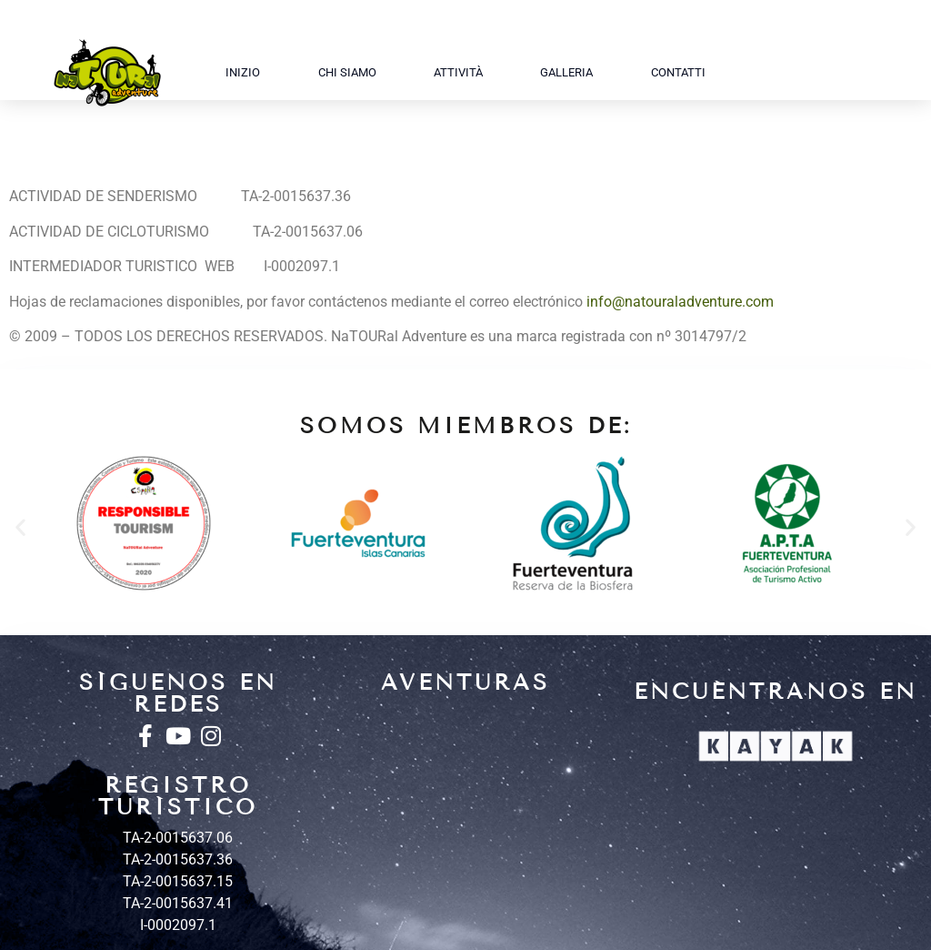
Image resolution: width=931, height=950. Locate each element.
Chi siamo (347, 72)
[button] (20, 527)
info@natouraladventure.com (680, 301)
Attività (458, 72)
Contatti (678, 72)
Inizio (242, 72)
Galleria (566, 72)
